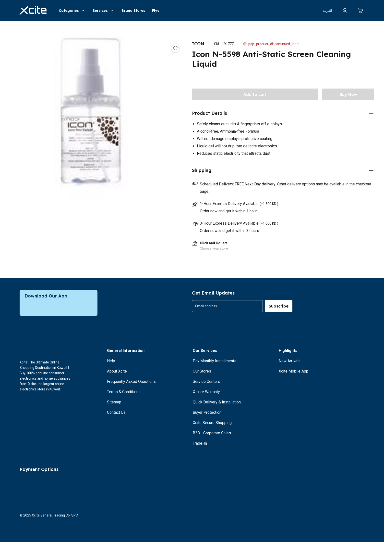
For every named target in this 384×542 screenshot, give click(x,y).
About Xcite (117, 371)
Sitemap (114, 402)
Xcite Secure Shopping (212, 422)
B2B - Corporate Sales (212, 433)
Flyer (156, 10)
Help (111, 361)
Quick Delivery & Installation (217, 402)
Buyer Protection (207, 412)
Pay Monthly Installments (214, 361)
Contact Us (116, 412)
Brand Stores (133, 10)
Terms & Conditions (124, 391)
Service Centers (206, 381)
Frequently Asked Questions (131, 381)
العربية (327, 11)
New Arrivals (289, 361)
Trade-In (200, 443)
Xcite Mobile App (293, 371)
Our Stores (202, 371)
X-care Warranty (206, 391)
